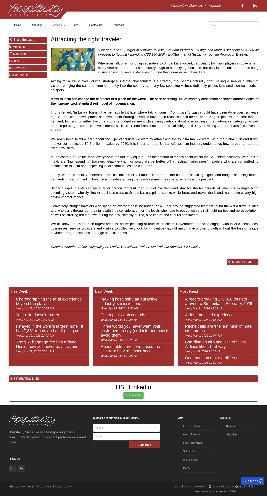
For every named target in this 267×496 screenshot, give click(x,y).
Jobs (75, 25)
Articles (57, 25)
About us (37, 25)
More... (187, 468)
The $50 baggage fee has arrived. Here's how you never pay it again (47, 346)
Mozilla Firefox (245, 486)
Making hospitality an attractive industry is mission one (129, 303)
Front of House (192, 426)
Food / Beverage (193, 443)
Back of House (191, 434)
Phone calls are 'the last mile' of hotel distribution (218, 330)
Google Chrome (220, 486)
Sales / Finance (192, 451)
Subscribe (17, 53)
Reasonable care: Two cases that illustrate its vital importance (131, 350)
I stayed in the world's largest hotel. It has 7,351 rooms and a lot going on (49, 330)
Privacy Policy (17, 486)
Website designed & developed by (215, 491)
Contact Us (18, 75)
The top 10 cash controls (123, 317)
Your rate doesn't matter (37, 317)
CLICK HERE (133, 395)
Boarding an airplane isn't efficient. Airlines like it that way (216, 346)
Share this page (21, 39)
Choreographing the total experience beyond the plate (49, 303)
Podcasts (118, 25)
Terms (30, 486)
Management (190, 459)
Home (17, 25)
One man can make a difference (214, 360)
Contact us (95, 25)
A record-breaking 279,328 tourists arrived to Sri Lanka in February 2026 (218, 303)
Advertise (17, 68)
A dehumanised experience (209, 317)
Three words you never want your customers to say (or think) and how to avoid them (135, 333)
